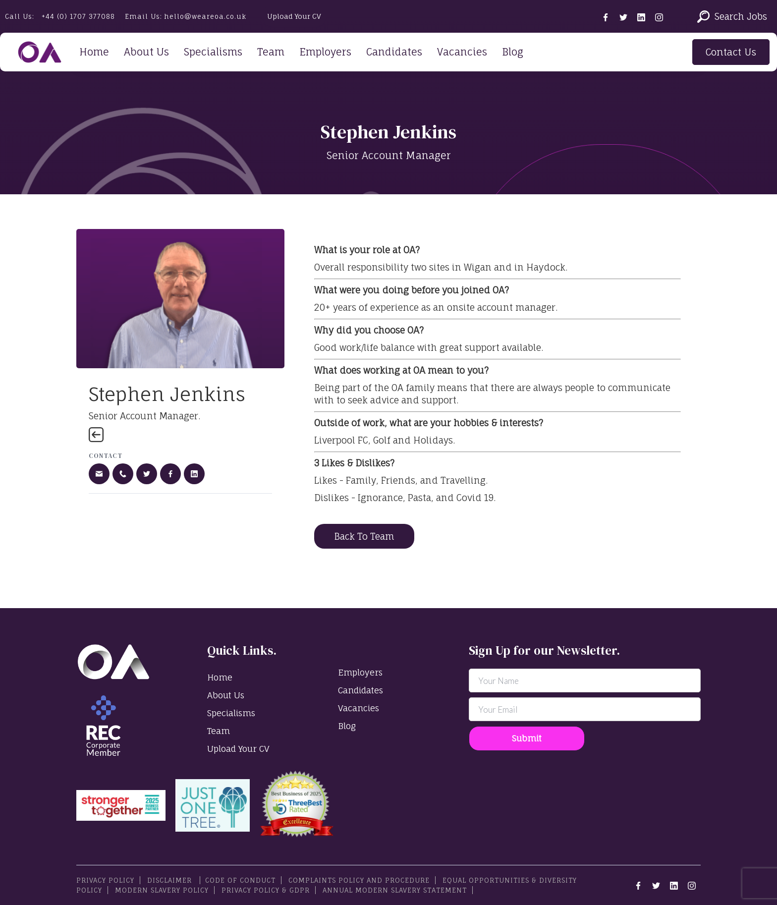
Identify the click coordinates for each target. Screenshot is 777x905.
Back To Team (364, 536)
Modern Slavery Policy (162, 890)
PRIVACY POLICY (105, 880)
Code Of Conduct (240, 880)
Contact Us (731, 52)
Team (270, 52)
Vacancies (462, 52)
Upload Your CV (294, 16)
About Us (146, 52)
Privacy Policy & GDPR (266, 890)
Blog (512, 52)
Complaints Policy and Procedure (359, 880)
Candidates (394, 52)
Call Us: (60, 16)
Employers (325, 52)
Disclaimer (170, 880)
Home (94, 52)
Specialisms (213, 52)
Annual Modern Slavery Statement (395, 890)
